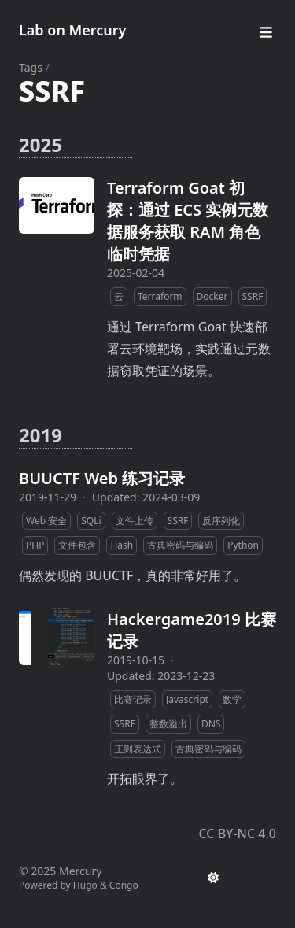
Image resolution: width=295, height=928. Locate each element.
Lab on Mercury (72, 29)
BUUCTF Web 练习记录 (102, 478)
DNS (210, 723)
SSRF (253, 296)
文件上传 (134, 520)
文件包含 (77, 545)
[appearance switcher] (213, 878)
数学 (232, 699)
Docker (212, 296)
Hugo (85, 885)
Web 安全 (46, 520)
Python (243, 545)
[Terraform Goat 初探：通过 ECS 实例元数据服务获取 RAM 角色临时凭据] (56, 205)
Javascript (187, 699)
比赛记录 (133, 699)
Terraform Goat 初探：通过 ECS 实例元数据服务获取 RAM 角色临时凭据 (187, 220)
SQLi (91, 520)
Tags (30, 67)
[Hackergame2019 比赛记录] (56, 636)
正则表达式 (137, 749)
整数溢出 (168, 723)
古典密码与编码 (180, 545)
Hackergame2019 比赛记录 (191, 630)
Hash (121, 545)
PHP (35, 545)
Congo (123, 885)
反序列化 (221, 520)
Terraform (160, 296)
